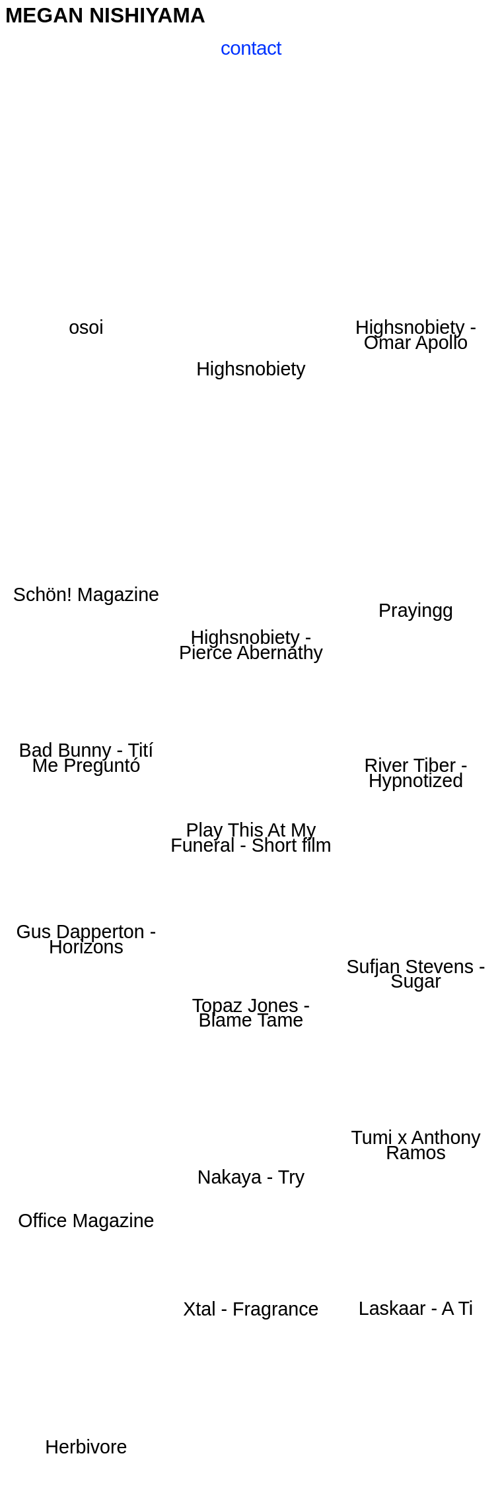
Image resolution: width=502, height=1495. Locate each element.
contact (251, 48)
